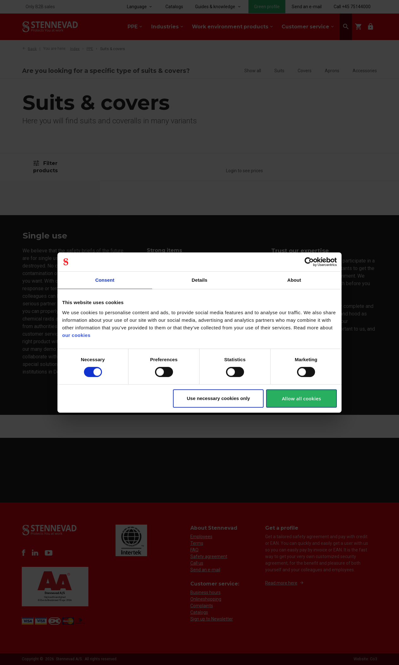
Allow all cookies (301, 398)
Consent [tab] (105, 280)
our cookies (76, 335)
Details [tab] (199, 280)
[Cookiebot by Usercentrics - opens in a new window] (309, 262)
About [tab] (294, 280)
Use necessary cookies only (218, 398)
